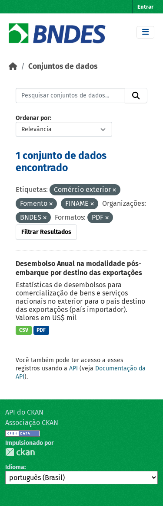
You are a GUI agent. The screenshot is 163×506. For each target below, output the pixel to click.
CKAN (20, 452)
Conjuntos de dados (62, 66)
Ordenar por (33, 118)
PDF (41, 330)
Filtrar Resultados (46, 232)
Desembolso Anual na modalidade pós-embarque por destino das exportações (79, 268)
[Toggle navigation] (145, 32)
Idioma (14, 467)
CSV (23, 330)
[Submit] (136, 96)
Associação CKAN (31, 422)
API (73, 368)
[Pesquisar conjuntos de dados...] (70, 96)
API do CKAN (24, 412)
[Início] (13, 66)
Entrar (145, 6)
